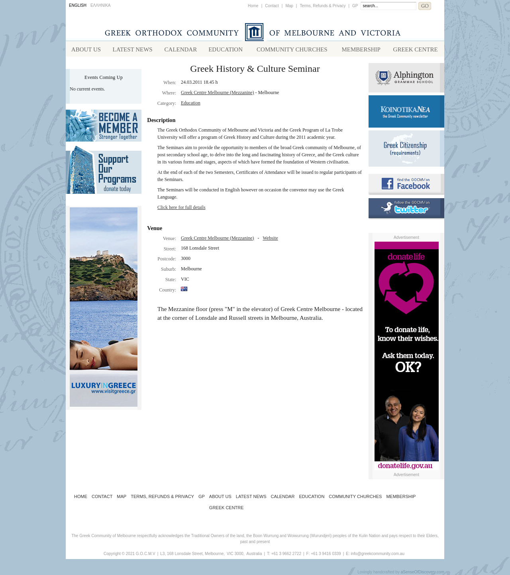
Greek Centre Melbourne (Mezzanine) (217, 92)
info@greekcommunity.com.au (377, 553)
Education (190, 103)
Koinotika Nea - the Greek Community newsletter (406, 111)
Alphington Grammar (406, 78)
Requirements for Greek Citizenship (406, 148)
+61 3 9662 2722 (286, 553)
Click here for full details (181, 207)
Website (270, 238)
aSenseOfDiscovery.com (422, 572)
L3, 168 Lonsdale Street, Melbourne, (192, 553)
